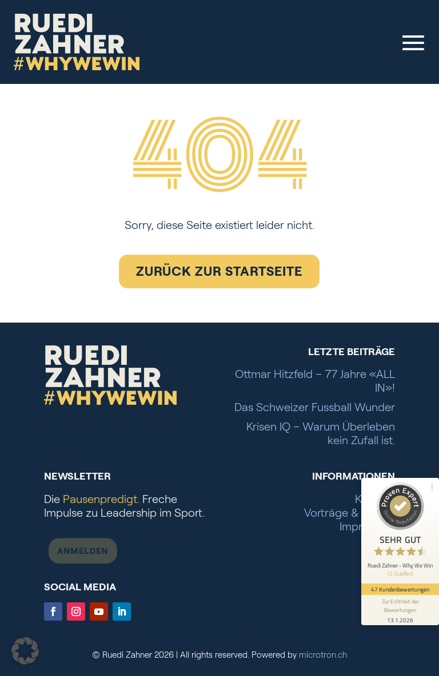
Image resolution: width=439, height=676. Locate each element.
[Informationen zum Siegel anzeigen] (400, 610)
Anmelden (75, 549)
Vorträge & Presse (349, 512)
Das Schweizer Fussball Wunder (314, 407)
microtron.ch (323, 654)
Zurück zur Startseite (219, 271)
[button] (25, 651)
